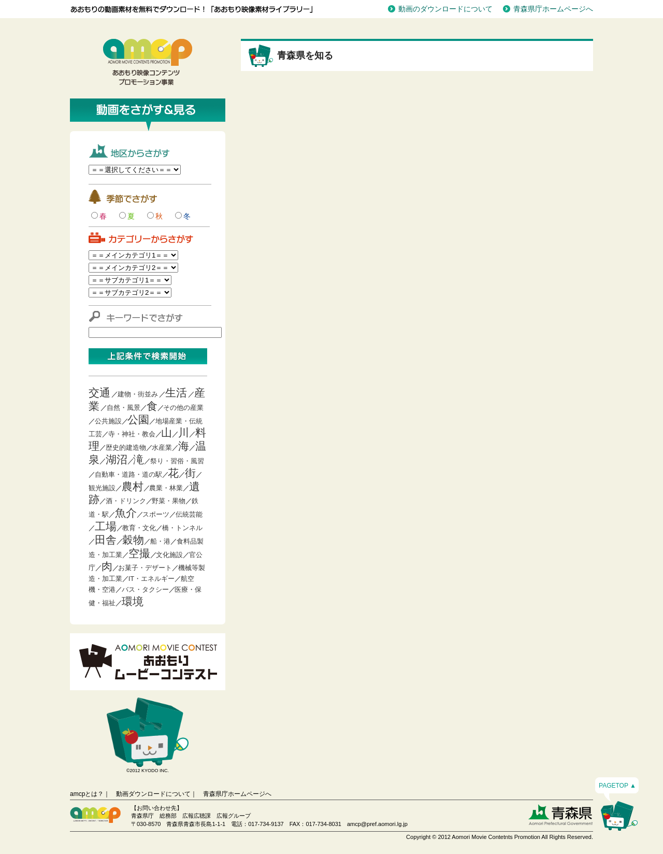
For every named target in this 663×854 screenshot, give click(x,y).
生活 (176, 392)
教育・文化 (139, 528)
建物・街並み (138, 394)
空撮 (139, 553)
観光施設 (102, 488)
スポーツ (155, 514)
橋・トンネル (182, 528)
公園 (138, 419)
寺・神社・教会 (131, 434)
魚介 (126, 513)
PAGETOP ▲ (617, 785)
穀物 (133, 540)
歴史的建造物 (126, 447)
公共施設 (108, 421)
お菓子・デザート (145, 568)
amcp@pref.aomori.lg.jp (377, 824)
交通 (99, 392)
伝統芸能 (189, 514)
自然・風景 (123, 407)
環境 (132, 601)
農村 (132, 486)
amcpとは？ (87, 794)
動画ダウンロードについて (153, 794)
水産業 (162, 447)
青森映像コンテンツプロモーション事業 (147, 62)
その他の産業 (183, 407)
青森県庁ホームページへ (553, 8)
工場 (106, 526)
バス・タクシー (145, 589)
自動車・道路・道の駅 (128, 474)
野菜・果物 (168, 501)
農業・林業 (166, 488)
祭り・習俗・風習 (177, 461)
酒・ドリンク (126, 501)
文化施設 (169, 555)
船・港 (160, 541)
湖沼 (116, 459)
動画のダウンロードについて (445, 8)
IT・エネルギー (151, 578)
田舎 (106, 540)
